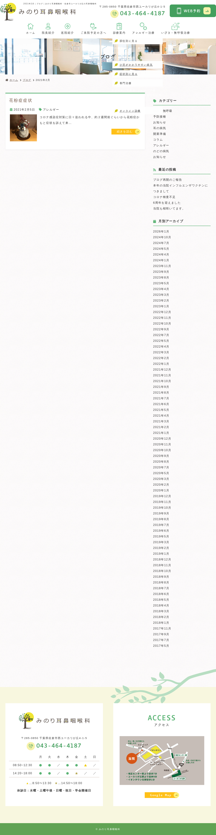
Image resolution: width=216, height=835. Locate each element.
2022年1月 (161, 363)
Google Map (161, 795)
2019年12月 (162, 496)
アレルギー (51, 109)
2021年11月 (162, 375)
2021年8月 (161, 392)
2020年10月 (162, 450)
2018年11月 (162, 565)
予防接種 (159, 116)
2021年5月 (161, 409)
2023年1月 (161, 306)
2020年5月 (161, 473)
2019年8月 (161, 519)
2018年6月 (161, 594)
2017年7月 (161, 640)
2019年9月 (161, 513)
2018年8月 (161, 582)
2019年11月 (162, 501)
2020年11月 (162, 444)
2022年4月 (161, 346)
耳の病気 (159, 128)
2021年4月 (161, 415)
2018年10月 (162, 570)
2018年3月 (161, 611)
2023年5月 (161, 283)
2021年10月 (162, 381)
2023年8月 (161, 277)
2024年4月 (161, 254)
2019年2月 (161, 547)
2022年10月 (162, 323)
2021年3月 (161, 421)
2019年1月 (161, 553)
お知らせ (159, 122)
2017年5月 (161, 645)
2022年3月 (161, 352)
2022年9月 (161, 329)
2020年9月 (161, 455)
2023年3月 (161, 294)
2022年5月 (161, 340)
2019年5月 (161, 536)
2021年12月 (162, 369)
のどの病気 (161, 151)
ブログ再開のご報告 (167, 179)
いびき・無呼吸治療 (175, 28)
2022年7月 (161, 335)
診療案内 (119, 28)
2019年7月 (161, 524)
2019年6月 (161, 530)
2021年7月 (161, 398)
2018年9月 (161, 576)
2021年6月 (161, 404)
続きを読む (125, 131)
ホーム (30, 28)
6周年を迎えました (167, 202)
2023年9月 (161, 271)
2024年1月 (161, 260)
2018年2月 (161, 617)
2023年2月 (161, 300)
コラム (158, 139)
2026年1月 (161, 231)
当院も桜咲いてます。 (169, 208)
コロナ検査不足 (164, 197)
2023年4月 (161, 289)
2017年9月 (161, 634)
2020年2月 (161, 484)
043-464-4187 (59, 745)
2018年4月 (161, 605)
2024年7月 (161, 243)
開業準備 (159, 133)
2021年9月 (161, 386)
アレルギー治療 (143, 28)
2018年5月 (161, 599)
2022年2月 (161, 358)
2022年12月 (162, 312)
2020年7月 (161, 467)
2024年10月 (162, 237)
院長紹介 (48, 28)
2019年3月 (161, 542)
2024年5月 (161, 248)
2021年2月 (161, 427)
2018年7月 (161, 588)
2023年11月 (162, 266)
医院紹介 (67, 28)
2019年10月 (162, 507)
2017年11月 (162, 628)
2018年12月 (162, 559)
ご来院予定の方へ (93, 28)
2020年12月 (162, 438)
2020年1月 (161, 490)
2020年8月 (161, 461)
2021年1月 (161, 432)
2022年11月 (162, 317)
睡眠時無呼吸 (163, 110)
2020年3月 (161, 478)
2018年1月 (161, 622)
